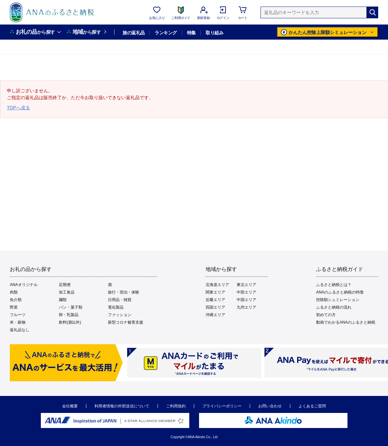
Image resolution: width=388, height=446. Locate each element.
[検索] (372, 12)
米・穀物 (17, 322)
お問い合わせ (270, 406)
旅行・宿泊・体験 (123, 292)
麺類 (63, 299)
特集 (191, 32)
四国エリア (215, 307)
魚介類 (16, 299)
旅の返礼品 (133, 32)
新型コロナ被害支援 (125, 322)
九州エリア (246, 307)
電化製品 (116, 307)
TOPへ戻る (18, 107)
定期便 (65, 284)
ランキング (166, 32)
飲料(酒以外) (70, 322)
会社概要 (70, 406)
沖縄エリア (215, 314)
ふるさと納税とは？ (333, 284)
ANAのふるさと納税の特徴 (339, 292)
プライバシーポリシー (222, 406)
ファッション (119, 314)
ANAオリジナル (24, 284)
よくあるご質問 (312, 406)
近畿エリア (215, 299)
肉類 (14, 292)
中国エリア (246, 299)
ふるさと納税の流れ (333, 307)
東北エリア (246, 284)
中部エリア (246, 292)
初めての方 (326, 314)
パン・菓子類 (70, 307)
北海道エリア (217, 284)
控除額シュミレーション (337, 299)
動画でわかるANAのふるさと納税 (345, 322)
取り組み (214, 32)
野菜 (14, 307)
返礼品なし (19, 330)
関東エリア (215, 292)
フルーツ (17, 314)
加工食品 (67, 292)
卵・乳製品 (68, 314)
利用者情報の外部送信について (121, 406)
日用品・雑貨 (119, 299)
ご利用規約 (176, 406)
